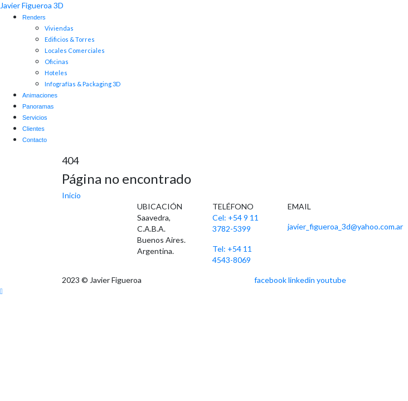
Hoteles (56, 72)
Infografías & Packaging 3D (82, 83)
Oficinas (57, 61)
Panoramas (38, 106)
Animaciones (39, 95)
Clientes (33, 128)
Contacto (34, 139)
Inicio (71, 195)
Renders (34, 17)
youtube (331, 280)
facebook (270, 280)
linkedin (301, 280)
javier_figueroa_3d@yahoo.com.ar (345, 226)
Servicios (34, 117)
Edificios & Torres (70, 39)
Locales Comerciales (75, 50)
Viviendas (59, 28)
